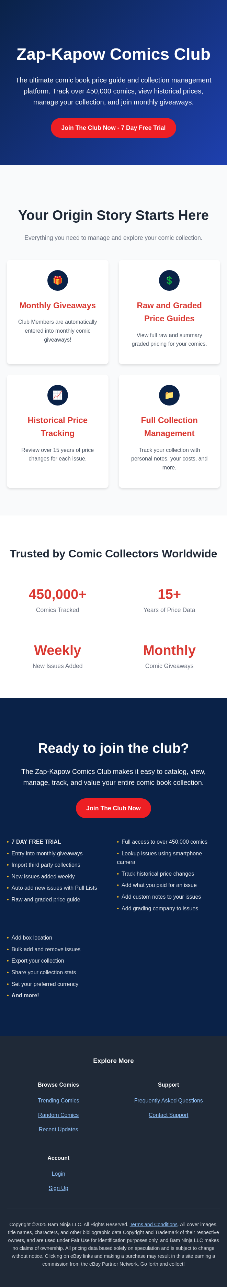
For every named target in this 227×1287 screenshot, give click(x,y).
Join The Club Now (113, 808)
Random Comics (58, 1115)
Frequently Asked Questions (168, 1100)
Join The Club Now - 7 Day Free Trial (113, 127)
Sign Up (58, 1188)
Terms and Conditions (154, 1224)
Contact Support (169, 1115)
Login (58, 1174)
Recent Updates (58, 1129)
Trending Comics (58, 1100)
